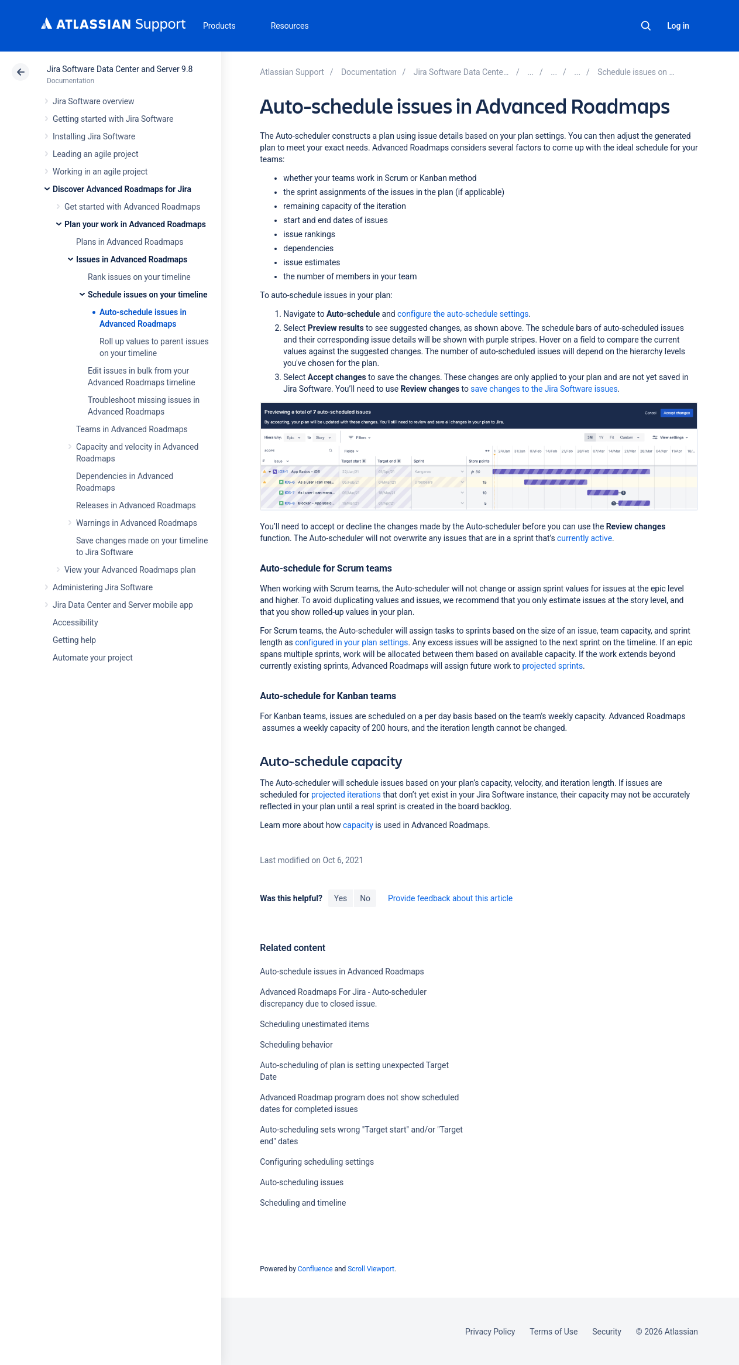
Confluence (315, 1269)
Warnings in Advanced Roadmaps (136, 523)
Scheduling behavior (296, 1044)
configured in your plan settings (351, 642)
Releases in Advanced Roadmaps (136, 505)
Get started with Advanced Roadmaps (132, 206)
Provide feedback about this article (450, 898)
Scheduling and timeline (303, 1202)
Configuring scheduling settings (317, 1161)
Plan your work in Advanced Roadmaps (135, 224)
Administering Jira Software (103, 587)
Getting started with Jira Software (113, 119)
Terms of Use (554, 1331)
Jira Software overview (94, 101)
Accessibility (75, 622)
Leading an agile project (95, 154)
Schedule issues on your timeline (147, 294)
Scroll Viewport (371, 1269)
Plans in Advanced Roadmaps (129, 242)
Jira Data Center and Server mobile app (123, 605)
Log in (678, 25)
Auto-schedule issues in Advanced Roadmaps (342, 971)
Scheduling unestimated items (314, 1024)
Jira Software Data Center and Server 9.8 (120, 69)
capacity (358, 825)
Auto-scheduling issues (301, 1182)
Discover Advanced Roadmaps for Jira (122, 189)
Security (606, 1331)
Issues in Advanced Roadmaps (131, 259)
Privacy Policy (490, 1331)
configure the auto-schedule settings (462, 314)
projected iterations (346, 794)
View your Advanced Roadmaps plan (129, 569)
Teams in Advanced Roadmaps (132, 429)
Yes (340, 898)
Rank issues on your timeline (139, 277)
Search (646, 25)
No (365, 898)
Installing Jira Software (94, 136)
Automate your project (93, 657)
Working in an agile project (100, 171)
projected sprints (553, 665)
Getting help (74, 640)
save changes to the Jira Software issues (543, 389)
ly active (584, 538)
